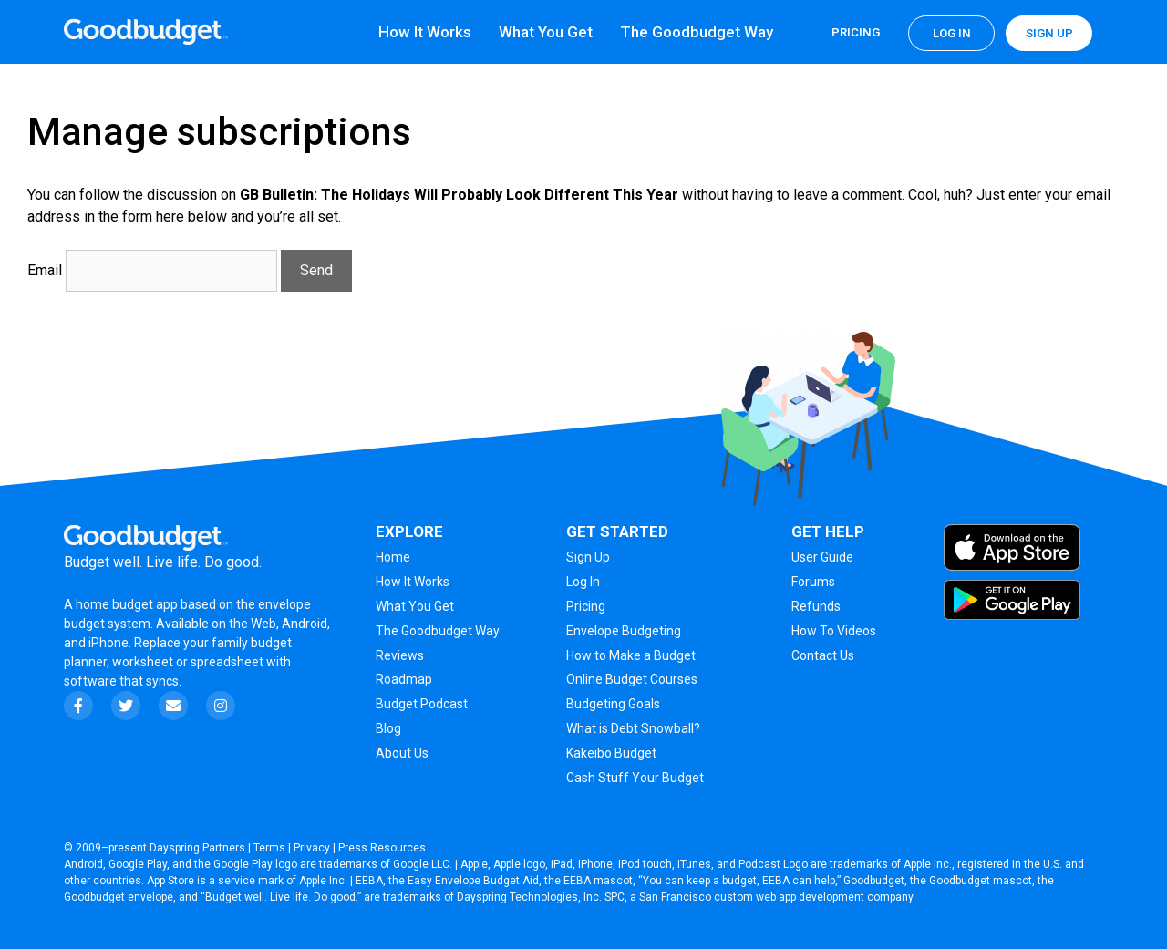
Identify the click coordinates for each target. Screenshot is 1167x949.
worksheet (144, 662)
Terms (269, 847)
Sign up (1049, 33)
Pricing (855, 32)
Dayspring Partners (197, 847)
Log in (952, 33)
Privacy (312, 847)
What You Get (546, 32)
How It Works (424, 32)
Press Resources (382, 847)
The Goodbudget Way (696, 32)
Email (44, 270)
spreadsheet (227, 662)
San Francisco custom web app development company (776, 897)
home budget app (127, 604)
